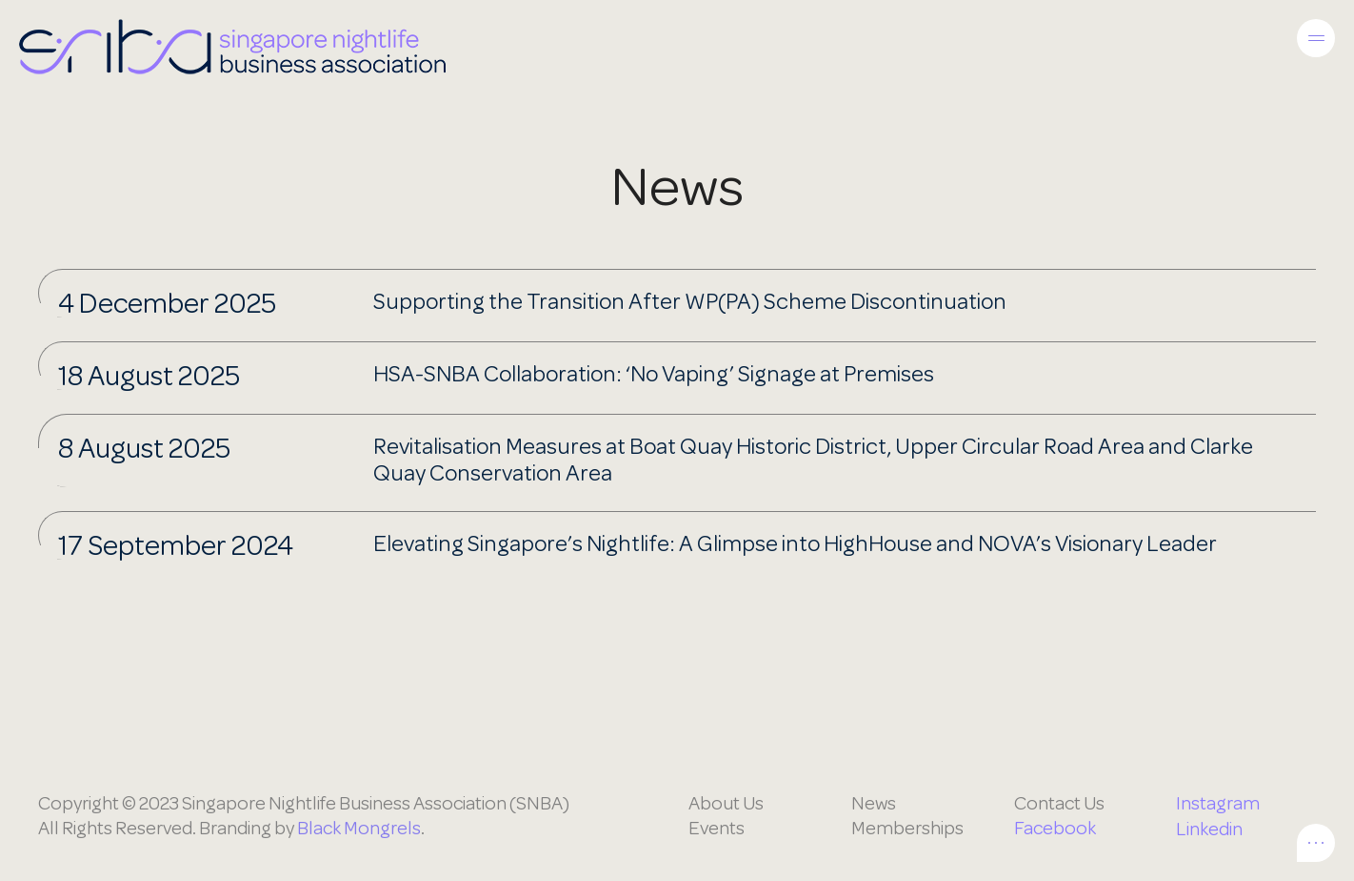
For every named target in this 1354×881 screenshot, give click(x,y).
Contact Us (1059, 803)
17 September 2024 (175, 545)
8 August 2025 (144, 448)
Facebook (1055, 828)
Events (716, 828)
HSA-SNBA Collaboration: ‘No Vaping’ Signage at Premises (653, 374)
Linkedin (1209, 829)
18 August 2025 (149, 375)
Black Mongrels (359, 828)
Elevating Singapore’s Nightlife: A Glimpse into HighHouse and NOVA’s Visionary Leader (795, 544)
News (873, 803)
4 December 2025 (167, 303)
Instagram (1218, 803)
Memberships (907, 828)
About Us (726, 803)
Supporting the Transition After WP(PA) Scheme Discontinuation (689, 302)
